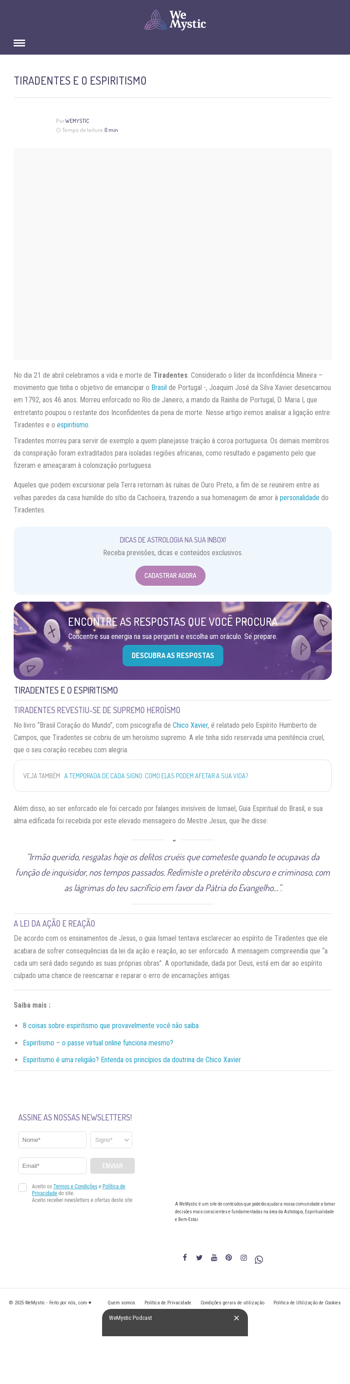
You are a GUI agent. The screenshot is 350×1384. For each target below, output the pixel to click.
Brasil (159, 387)
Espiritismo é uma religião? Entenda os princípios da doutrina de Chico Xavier (132, 1059)
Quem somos (121, 1303)
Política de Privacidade (167, 1303)
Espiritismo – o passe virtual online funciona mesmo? (98, 1043)
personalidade (299, 497)
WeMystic (77, 120)
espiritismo (72, 425)
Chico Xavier (190, 725)
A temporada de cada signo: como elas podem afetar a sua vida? (156, 776)
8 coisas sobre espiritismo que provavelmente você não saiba (111, 1025)
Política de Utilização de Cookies (307, 1303)
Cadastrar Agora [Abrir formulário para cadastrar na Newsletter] (170, 575)
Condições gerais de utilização (232, 1303)
